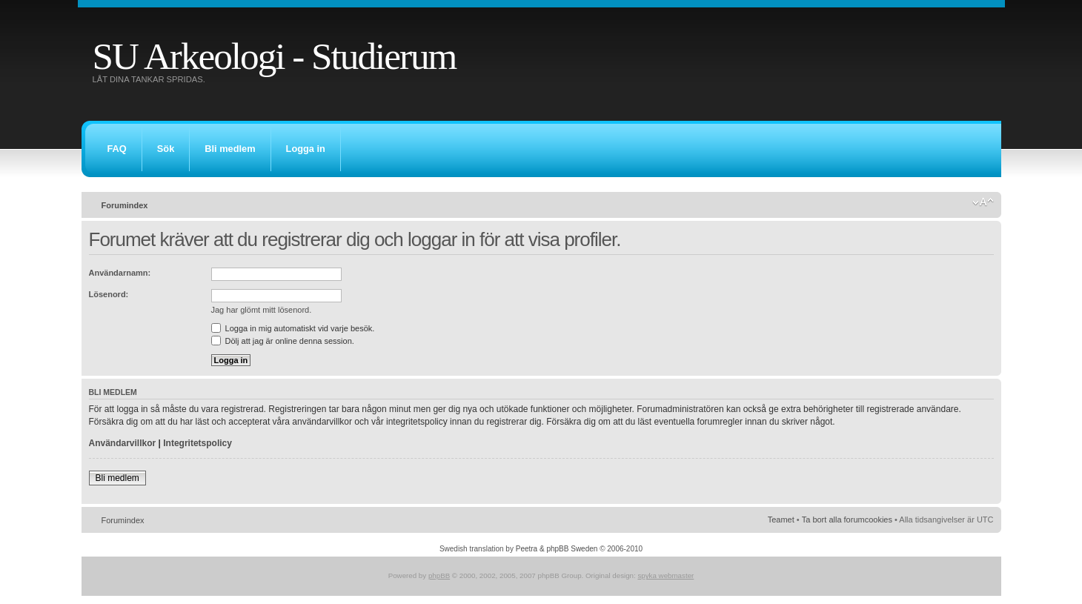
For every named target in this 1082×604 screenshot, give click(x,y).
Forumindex (125, 205)
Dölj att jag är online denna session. (282, 340)
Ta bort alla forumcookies (847, 519)
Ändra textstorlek (983, 202)
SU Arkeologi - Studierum (275, 56)
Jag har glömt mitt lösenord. (261, 309)
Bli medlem (230, 148)
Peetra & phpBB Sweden (557, 549)
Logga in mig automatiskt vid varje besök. (293, 328)
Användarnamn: (120, 272)
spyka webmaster (665, 575)
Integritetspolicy (197, 443)
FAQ (117, 148)
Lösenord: (109, 294)
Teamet (781, 519)
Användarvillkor (122, 443)
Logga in (305, 148)
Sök (165, 148)
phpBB (439, 575)
